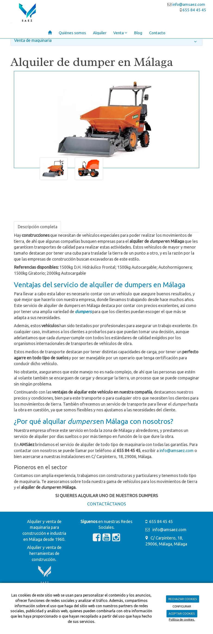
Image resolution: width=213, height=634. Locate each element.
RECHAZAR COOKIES (182, 598)
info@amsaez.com (177, 450)
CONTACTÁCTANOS (106, 504)
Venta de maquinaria (106, 41)
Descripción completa (37, 226)
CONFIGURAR (182, 606)
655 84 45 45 (194, 10)
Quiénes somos (72, 33)
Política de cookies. (182, 619)
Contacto (157, 33)
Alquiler (99, 33)
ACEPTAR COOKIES (182, 613)
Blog (138, 33)
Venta (120, 33)
